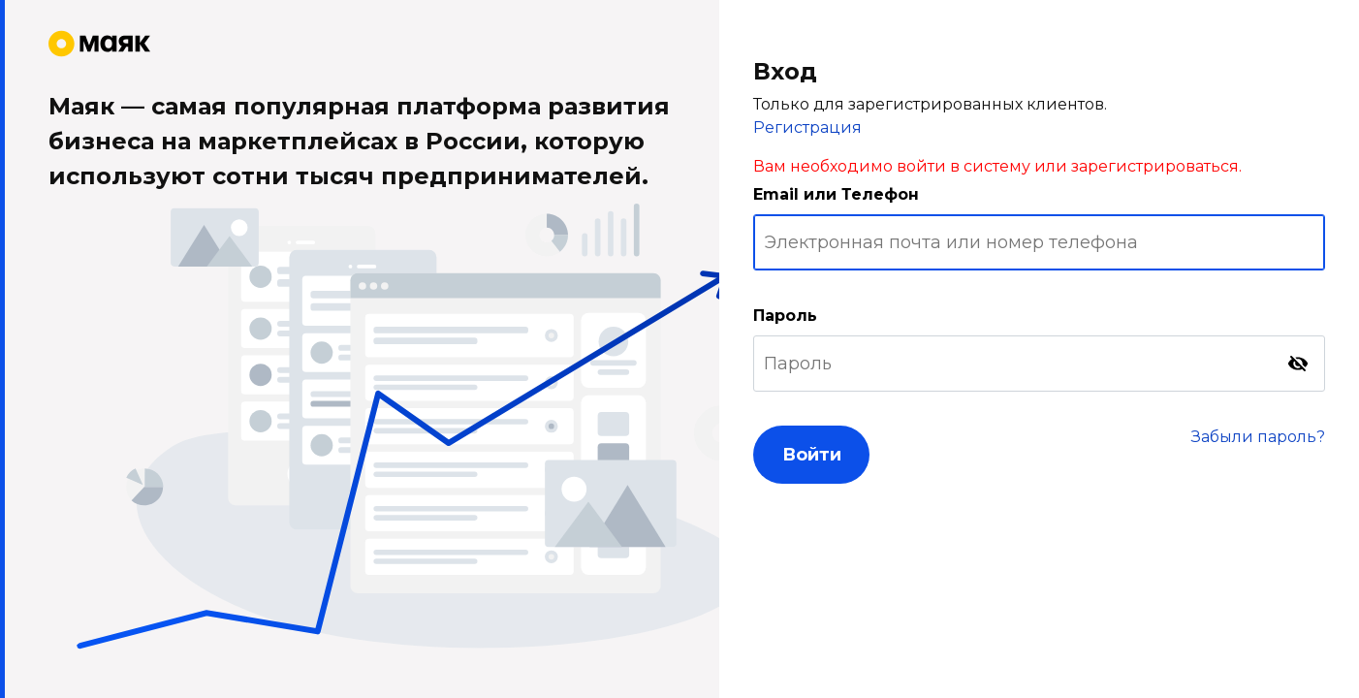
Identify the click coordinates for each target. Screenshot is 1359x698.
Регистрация (807, 127)
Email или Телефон (836, 194)
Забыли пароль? (1258, 437)
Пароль (785, 315)
